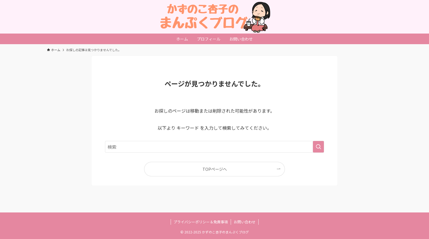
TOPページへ (214, 169)
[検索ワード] (214, 147)
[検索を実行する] (318, 147)
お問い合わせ (245, 221)
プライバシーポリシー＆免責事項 (200, 221)
